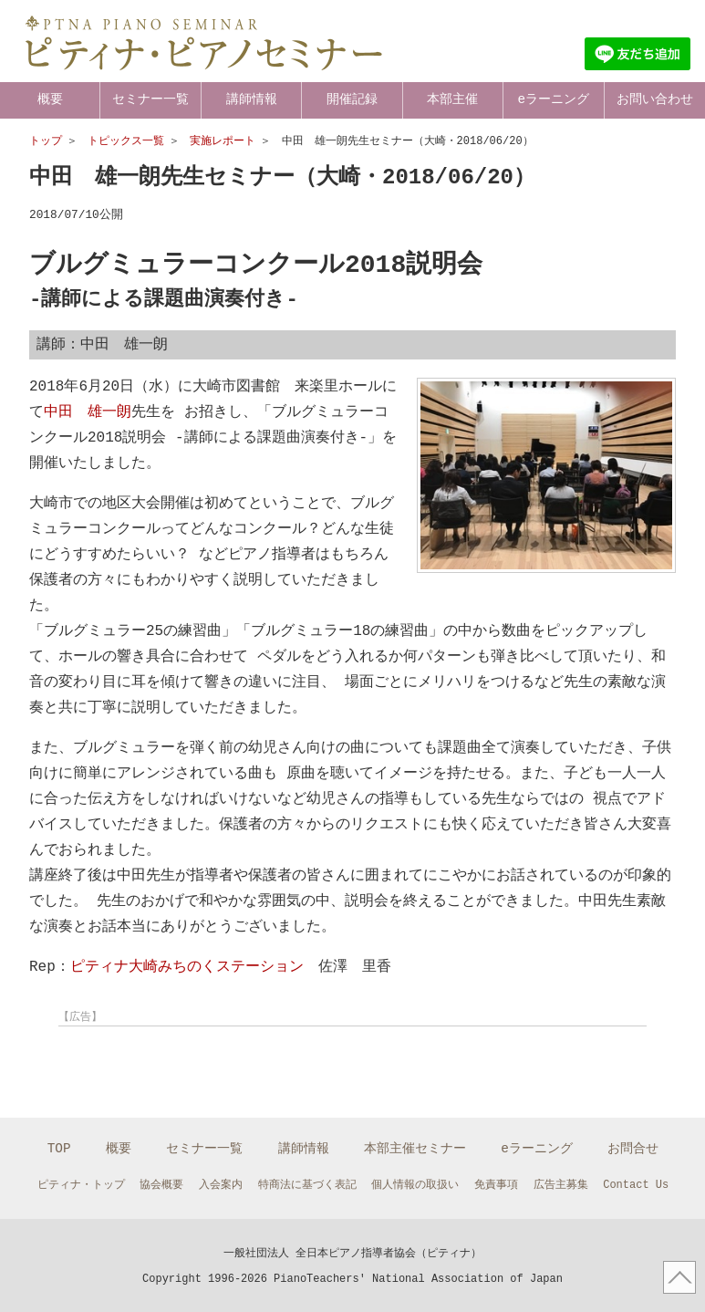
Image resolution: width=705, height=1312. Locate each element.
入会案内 (221, 1183)
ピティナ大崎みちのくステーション (187, 965)
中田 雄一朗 (87, 411)
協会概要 (161, 1183)
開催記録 (352, 99)
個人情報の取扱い (415, 1183)
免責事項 (496, 1183)
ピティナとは (456, 19)
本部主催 (452, 99)
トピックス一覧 (126, 141)
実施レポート (222, 141)
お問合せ (632, 1146)
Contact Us (636, 1183)
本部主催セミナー (415, 1146)
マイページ (658, 19)
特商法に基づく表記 (307, 1183)
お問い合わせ (655, 99)
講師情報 (251, 99)
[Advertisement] (202, 1059)
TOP (59, 1146)
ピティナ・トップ (81, 1183)
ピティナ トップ (560, 19)
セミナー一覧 (150, 99)
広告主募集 (561, 1183)
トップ (45, 141)
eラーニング (554, 99)
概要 (50, 99)
